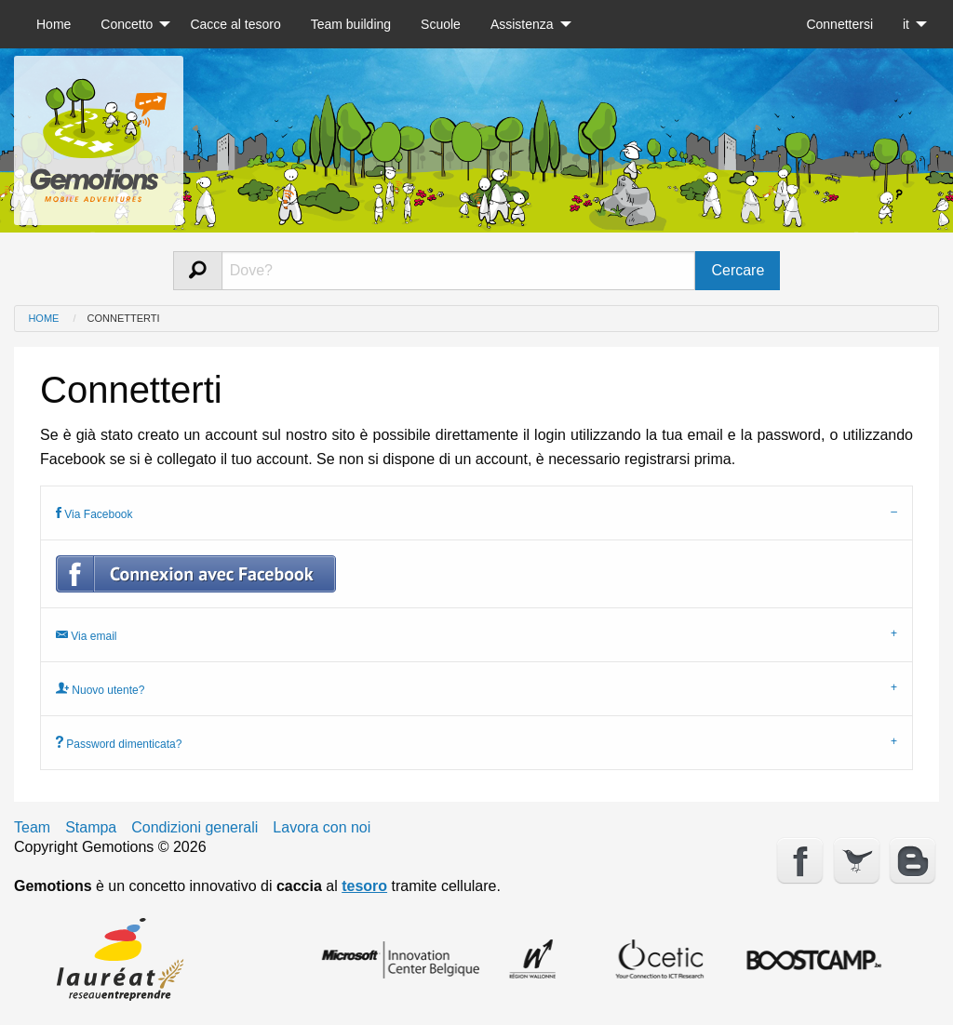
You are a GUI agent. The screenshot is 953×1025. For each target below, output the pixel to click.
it (906, 24)
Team (32, 827)
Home (53, 24)
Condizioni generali (194, 827)
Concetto (127, 24)
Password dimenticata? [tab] (118, 743)
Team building (351, 24)
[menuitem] (53, 24)
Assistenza (522, 24)
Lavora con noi (321, 827)
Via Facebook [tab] (94, 513)
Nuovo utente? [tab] (100, 689)
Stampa (90, 827)
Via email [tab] (86, 635)
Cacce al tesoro (235, 24)
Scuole (441, 24)
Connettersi (839, 24)
